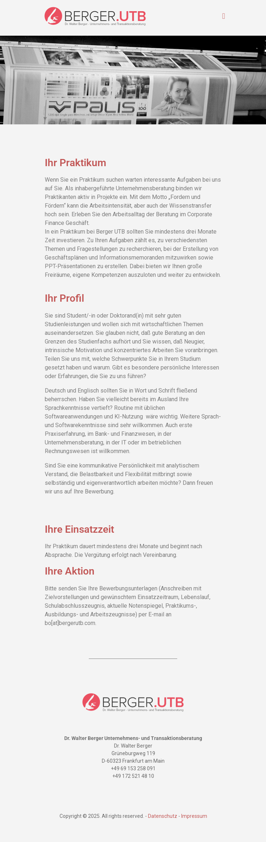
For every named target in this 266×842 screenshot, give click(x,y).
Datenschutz (162, 816)
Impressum (194, 816)
